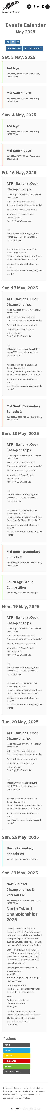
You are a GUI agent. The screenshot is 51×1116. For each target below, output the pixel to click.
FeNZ (7, 1045)
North (8, 1050)
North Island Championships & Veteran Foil (20, 889)
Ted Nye (13, 68)
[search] (29, 6)
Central (9, 1055)
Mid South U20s (19, 93)
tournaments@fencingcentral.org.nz (24, 977)
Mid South (10, 1061)
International (13, 1072)
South (8, 1066)
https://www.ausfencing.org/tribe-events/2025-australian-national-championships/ (23, 236)
